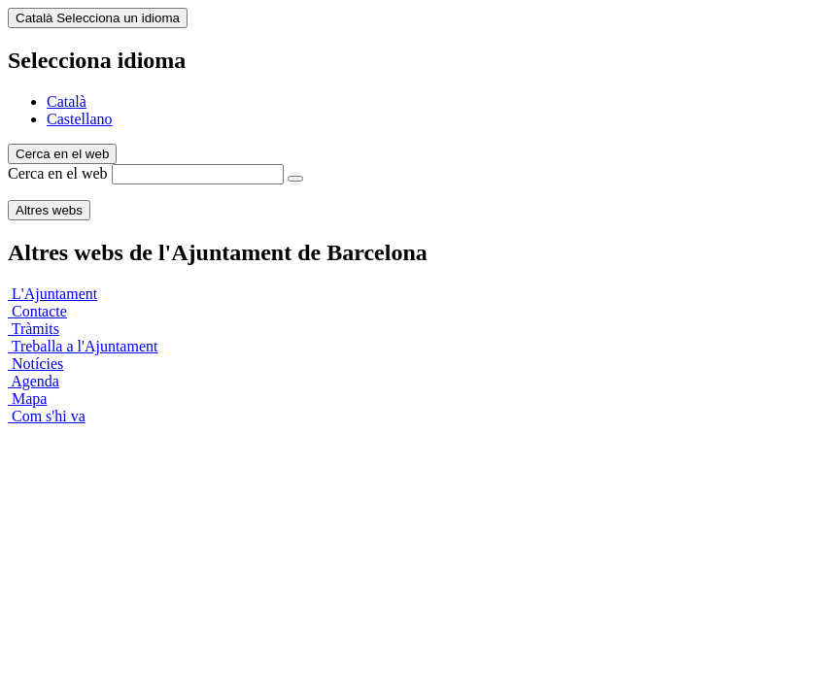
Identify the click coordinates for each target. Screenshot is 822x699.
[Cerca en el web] (295, 179)
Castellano (80, 119)
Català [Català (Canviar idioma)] (98, 18)
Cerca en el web (58, 173)
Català (66, 101)
